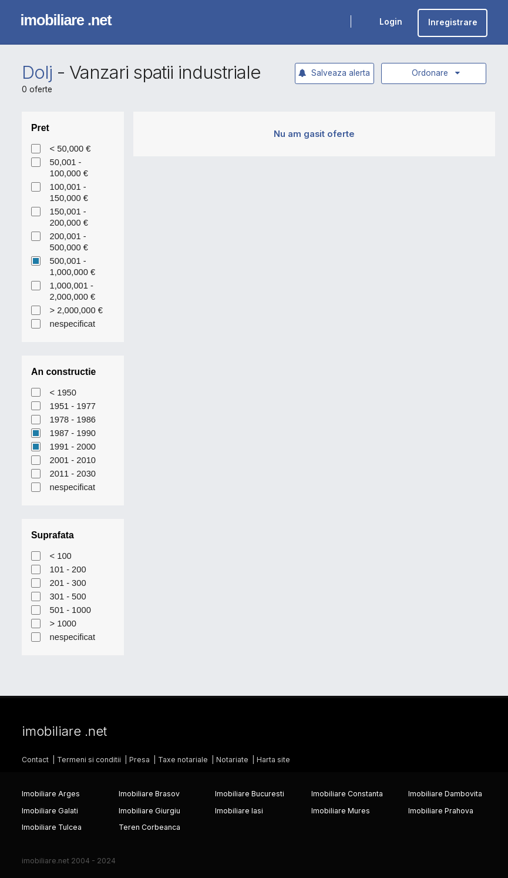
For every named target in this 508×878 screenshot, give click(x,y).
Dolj (37, 72)
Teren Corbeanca (149, 827)
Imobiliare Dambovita (445, 793)
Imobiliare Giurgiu (149, 810)
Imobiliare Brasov (149, 793)
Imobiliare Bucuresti (249, 793)
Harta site (273, 759)
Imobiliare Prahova (440, 810)
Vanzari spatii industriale (165, 72)
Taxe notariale (183, 759)
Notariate (232, 759)
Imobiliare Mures (340, 810)
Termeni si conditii (89, 759)
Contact (35, 759)
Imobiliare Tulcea (52, 827)
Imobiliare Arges (51, 793)
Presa (139, 759)
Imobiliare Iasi (239, 810)
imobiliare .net (66, 20)
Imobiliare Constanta (347, 793)
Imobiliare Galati (50, 810)
